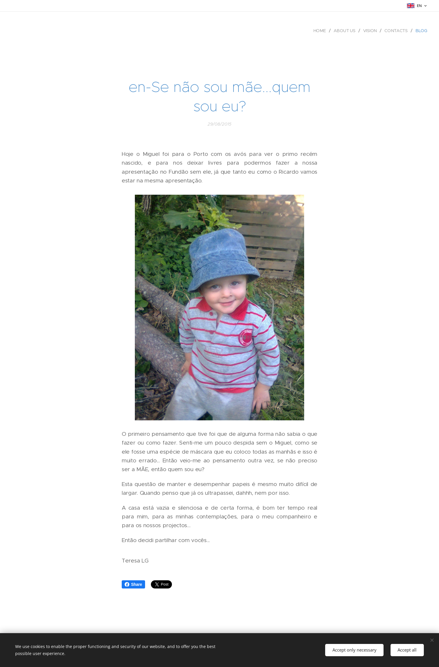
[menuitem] (321, 30)
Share (133, 584)
